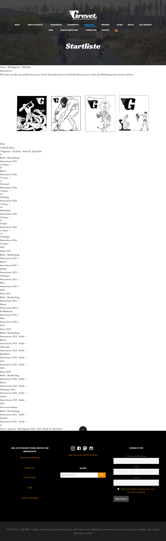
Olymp (120, 25)
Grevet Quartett (36, 25)
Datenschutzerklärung (30, 457)
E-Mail (136, 466)
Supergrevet (56, 25)
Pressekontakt (29, 477)
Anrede (136, 477)
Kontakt (105, 30)
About (19, 25)
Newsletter (91, 30)
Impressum (30, 467)
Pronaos (106, 25)
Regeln (131, 25)
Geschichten (73, 25)
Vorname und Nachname (136, 456)
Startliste (90, 25)
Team (51, 30)
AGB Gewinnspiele (29, 497)
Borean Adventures (70, 30)
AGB (29, 487)
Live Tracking (145, 25)
